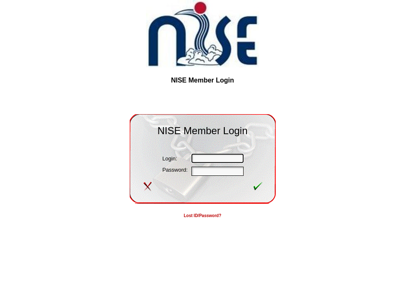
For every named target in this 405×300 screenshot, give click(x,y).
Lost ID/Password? (202, 215)
